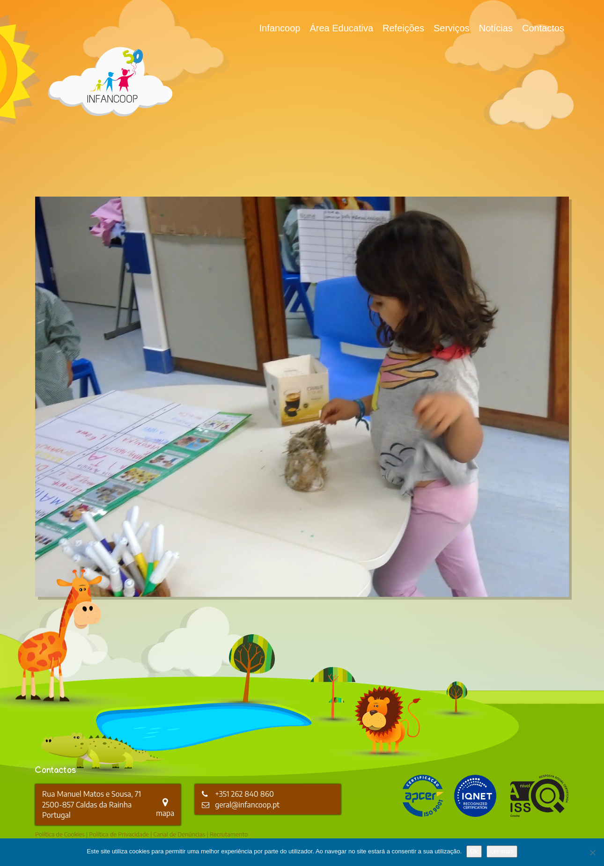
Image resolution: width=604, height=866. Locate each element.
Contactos (543, 28)
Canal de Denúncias (180, 834)
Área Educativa (341, 28)
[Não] (592, 852)
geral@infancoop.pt (247, 804)
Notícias (496, 28)
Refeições (403, 28)
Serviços (452, 28)
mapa (165, 808)
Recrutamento (229, 834)
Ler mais (502, 851)
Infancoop (280, 28)
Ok (474, 851)
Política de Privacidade (119, 834)
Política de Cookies (60, 834)
